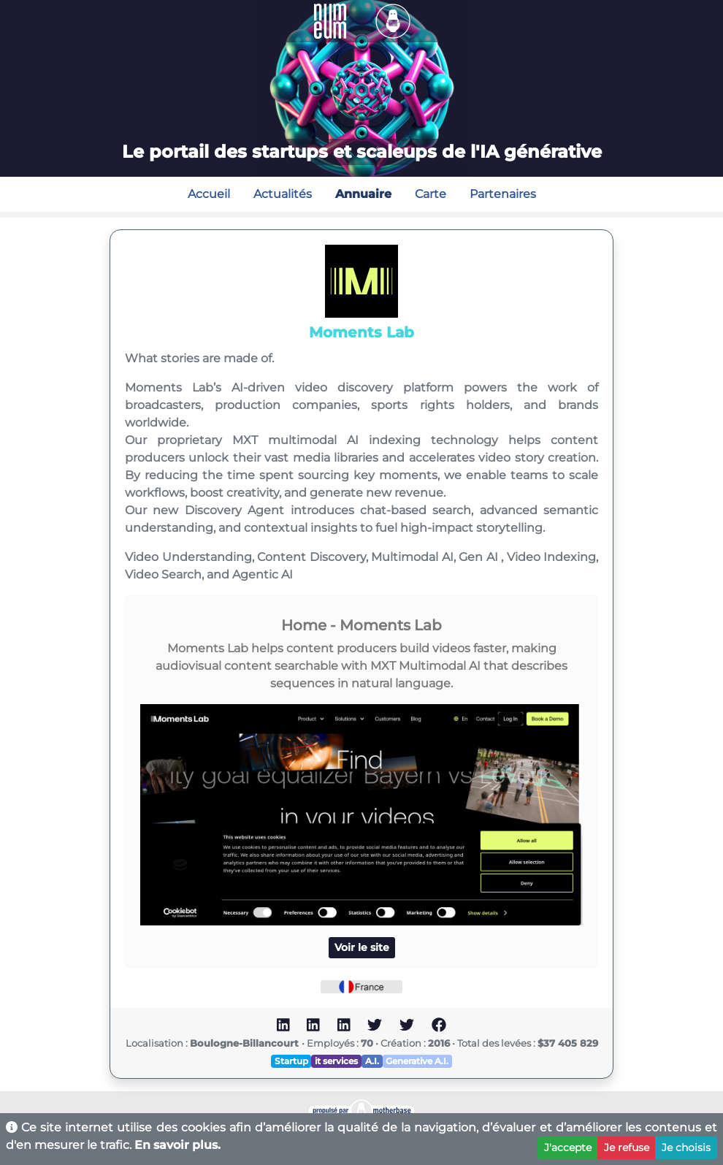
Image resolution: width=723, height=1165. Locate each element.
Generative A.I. (417, 1060)
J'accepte (568, 1147)
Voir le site (361, 947)
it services (336, 1060)
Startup (291, 1060)
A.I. (372, 1060)
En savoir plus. (177, 1145)
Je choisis (686, 1147)
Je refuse (626, 1147)
